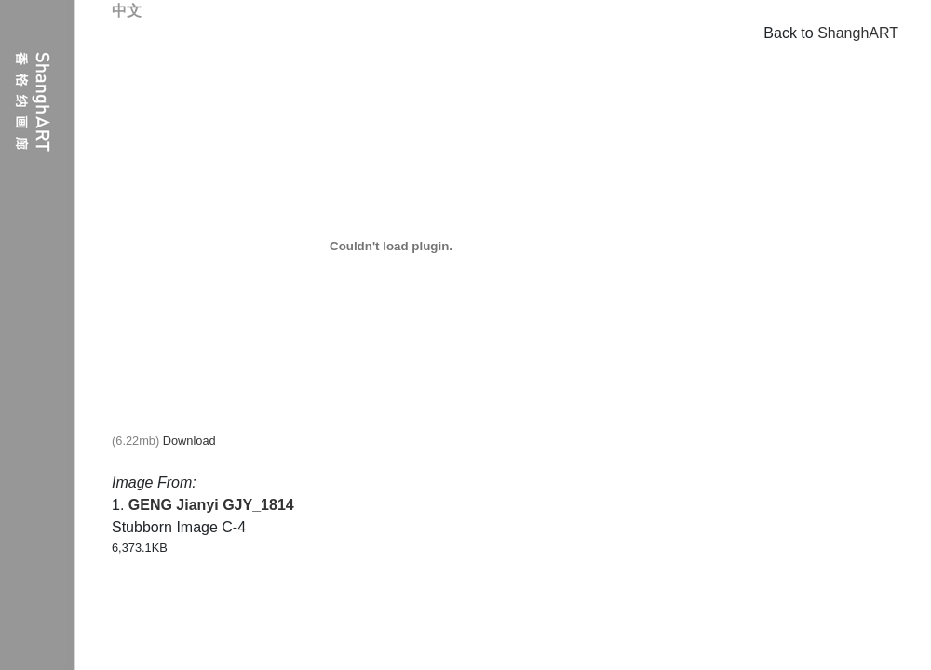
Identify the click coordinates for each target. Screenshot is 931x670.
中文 (127, 11)
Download (189, 441)
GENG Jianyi (173, 505)
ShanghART (857, 33)
